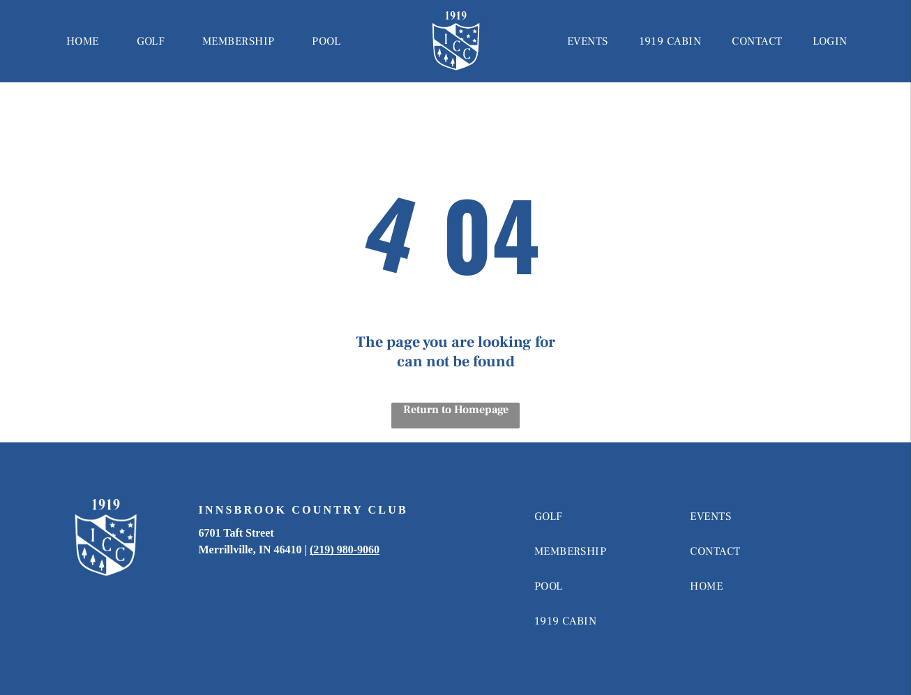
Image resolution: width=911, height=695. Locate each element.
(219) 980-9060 (344, 549)
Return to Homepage (456, 410)
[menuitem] (83, 41)
